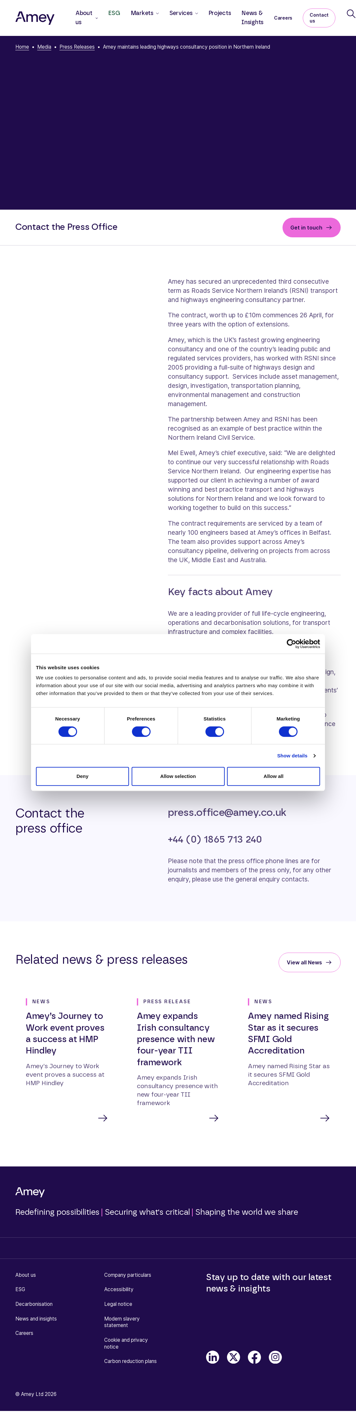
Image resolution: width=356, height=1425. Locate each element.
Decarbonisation (34, 1305)
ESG (114, 13)
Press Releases (77, 47)
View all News (304, 962)
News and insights (36, 1319)
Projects (219, 13)
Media (44, 47)
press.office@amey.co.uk (227, 813)
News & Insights (252, 17)
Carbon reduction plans (130, 1362)
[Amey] (35, 17)
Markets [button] (142, 13)
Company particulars (127, 1276)
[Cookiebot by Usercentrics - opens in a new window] (291, 644)
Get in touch (306, 227)
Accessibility (119, 1290)
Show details (292, 755)
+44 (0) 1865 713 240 (215, 839)
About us (25, 1276)
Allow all (273, 776)
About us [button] (83, 17)
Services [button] (181, 13)
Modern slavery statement (122, 1322)
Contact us (319, 18)
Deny (82, 776)
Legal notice (118, 1305)
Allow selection (178, 776)
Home (22, 47)
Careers (283, 18)
